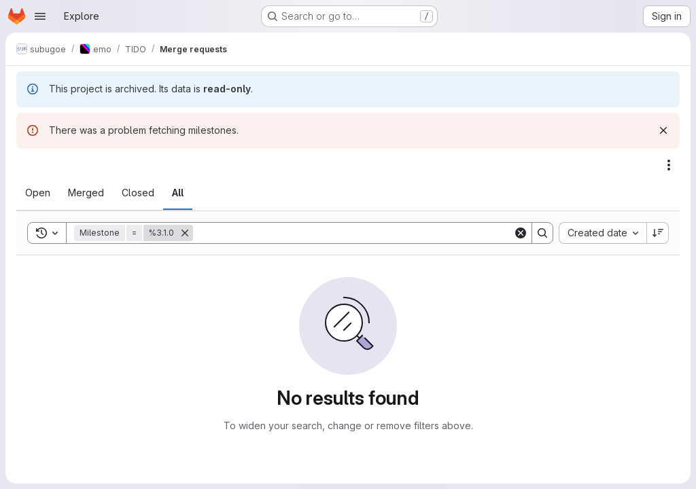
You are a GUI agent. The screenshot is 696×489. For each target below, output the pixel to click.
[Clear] (520, 233)
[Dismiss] (663, 130)
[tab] (37, 193)
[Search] (353, 233)
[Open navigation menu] (40, 16)
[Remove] (185, 233)
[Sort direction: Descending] (658, 233)
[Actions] (669, 165)
